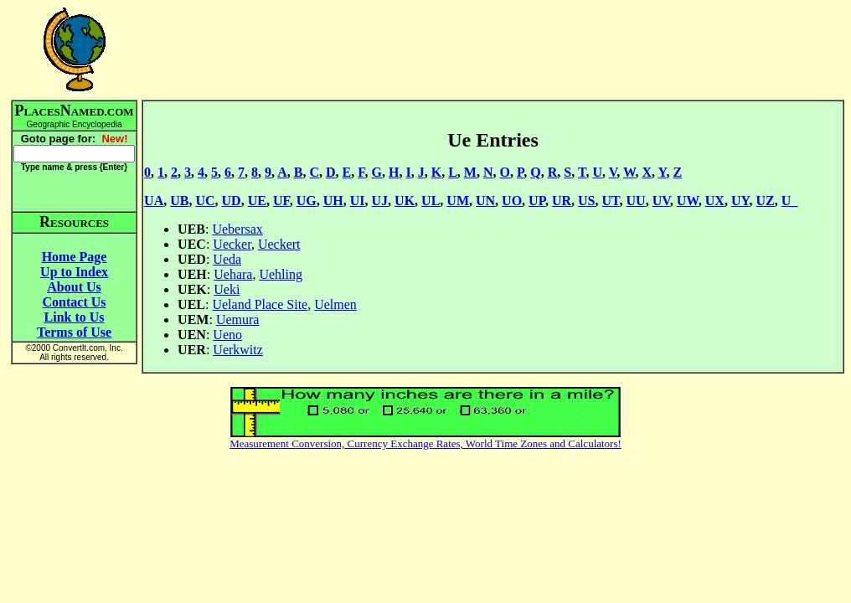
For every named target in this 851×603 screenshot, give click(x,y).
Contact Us (74, 302)
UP (537, 200)
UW (688, 200)
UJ (380, 200)
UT (611, 200)
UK (405, 200)
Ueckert (279, 244)
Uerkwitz (238, 350)
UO (512, 200)
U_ (789, 200)
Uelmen (335, 304)
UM (457, 200)
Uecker (232, 244)
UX (715, 200)
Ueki (227, 289)
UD (231, 200)
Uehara (233, 274)
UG (307, 200)
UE (257, 200)
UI (357, 200)
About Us (74, 287)
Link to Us (74, 317)
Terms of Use (74, 332)
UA (153, 200)
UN (485, 200)
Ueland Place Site (259, 304)
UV (661, 200)
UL (430, 200)
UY (740, 200)
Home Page (74, 257)
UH (333, 200)
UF (281, 200)
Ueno (227, 334)
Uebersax (237, 229)
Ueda (227, 259)
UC (204, 200)
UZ (765, 200)
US (586, 200)
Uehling (280, 274)
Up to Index (74, 272)
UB (179, 200)
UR (561, 200)
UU (636, 200)
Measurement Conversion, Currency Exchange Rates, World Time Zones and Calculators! (425, 443)
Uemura (238, 319)
